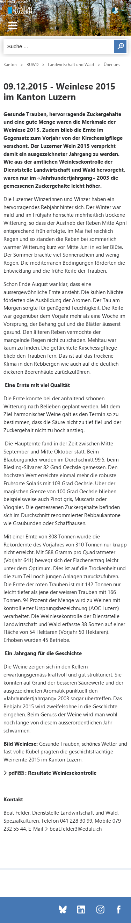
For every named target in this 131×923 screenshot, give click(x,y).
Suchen (120, 46)
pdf (12, 772)
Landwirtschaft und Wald (71, 64)
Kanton (10, 64)
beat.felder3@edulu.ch (76, 828)
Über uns (112, 64)
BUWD (32, 64)
